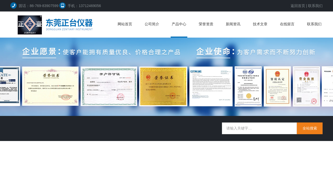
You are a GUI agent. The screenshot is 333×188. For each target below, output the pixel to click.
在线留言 (287, 24)
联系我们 (315, 6)
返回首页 (298, 6)
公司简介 (152, 24)
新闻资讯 (233, 24)
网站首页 (125, 24)
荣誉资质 (206, 24)
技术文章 (260, 24)
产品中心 (179, 24)
